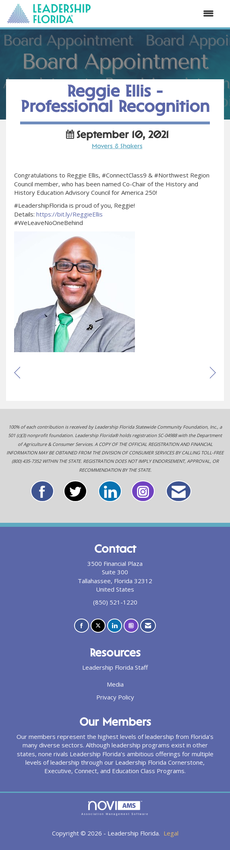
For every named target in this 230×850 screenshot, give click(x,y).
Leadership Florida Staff (115, 667)
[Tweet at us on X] (98, 626)
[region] (213, 373)
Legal (171, 833)
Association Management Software (115, 808)
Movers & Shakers (117, 147)
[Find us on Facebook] (81, 626)
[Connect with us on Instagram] (131, 626)
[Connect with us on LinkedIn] (114, 626)
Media (115, 684)
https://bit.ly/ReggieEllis (69, 214)
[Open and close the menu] (156, 13)
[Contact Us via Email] (148, 626)
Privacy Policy (115, 697)
